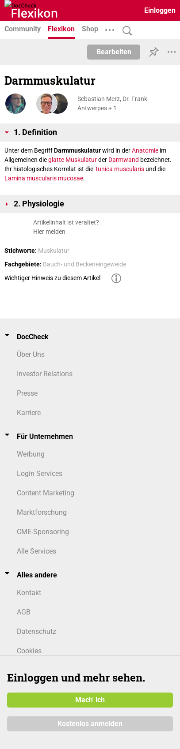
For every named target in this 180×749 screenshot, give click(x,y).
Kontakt (29, 592)
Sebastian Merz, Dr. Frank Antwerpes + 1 (112, 103)
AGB (24, 612)
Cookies (29, 651)
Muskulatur (53, 250)
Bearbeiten (113, 52)
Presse (27, 393)
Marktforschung (42, 512)
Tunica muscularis (119, 168)
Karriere (29, 412)
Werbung (31, 454)
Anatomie (145, 150)
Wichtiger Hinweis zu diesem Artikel (52, 277)
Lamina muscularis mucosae (43, 178)
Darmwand (123, 159)
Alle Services (36, 551)
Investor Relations (45, 374)
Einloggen (160, 10)
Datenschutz (36, 631)
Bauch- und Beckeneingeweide (84, 264)
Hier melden (49, 231)
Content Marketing (45, 493)
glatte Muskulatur (72, 159)
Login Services (39, 473)
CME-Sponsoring (43, 532)
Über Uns (31, 354)
